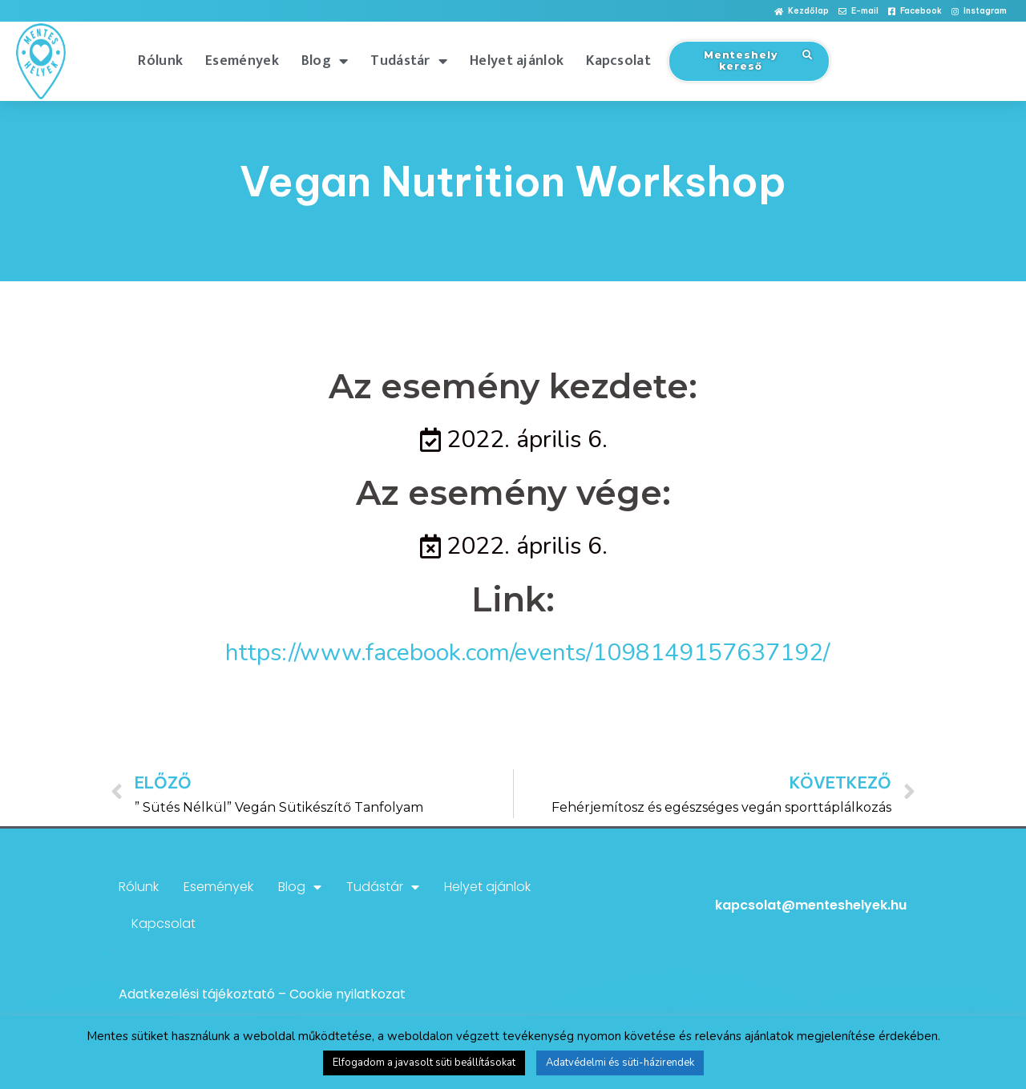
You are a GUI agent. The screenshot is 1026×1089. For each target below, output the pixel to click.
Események (242, 61)
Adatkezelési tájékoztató (197, 994)
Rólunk (160, 61)
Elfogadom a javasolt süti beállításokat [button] (424, 1062)
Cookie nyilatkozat (347, 994)
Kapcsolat (618, 61)
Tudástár (408, 61)
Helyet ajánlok (516, 61)
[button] (802, 11)
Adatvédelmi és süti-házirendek (620, 1062)
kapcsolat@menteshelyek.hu (811, 905)
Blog (325, 61)
